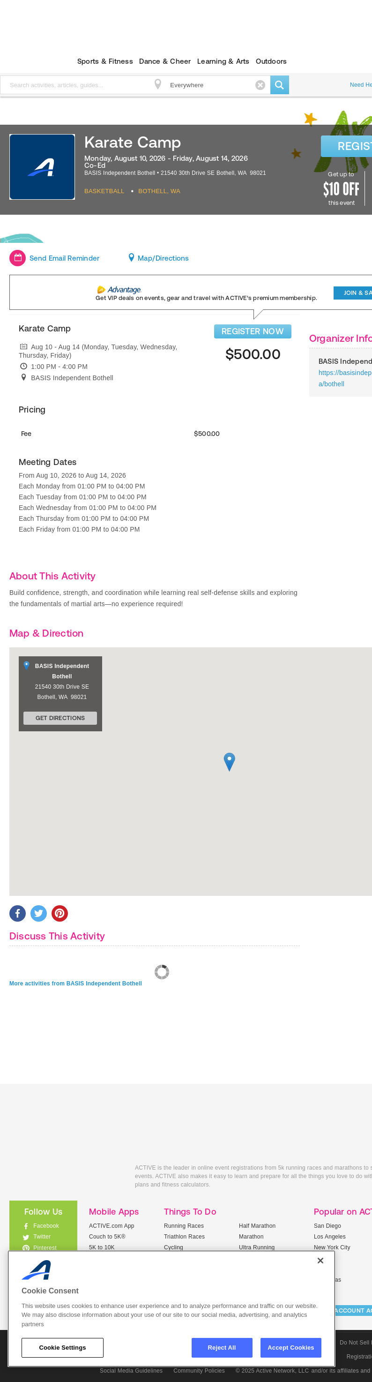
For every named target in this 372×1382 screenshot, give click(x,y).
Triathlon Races (184, 1236)
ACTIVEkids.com (65, 1178)
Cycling (173, 1247)
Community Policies (199, 1370)
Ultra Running (257, 1247)
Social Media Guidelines (131, 1370)
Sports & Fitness (105, 61)
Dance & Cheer (165, 61)
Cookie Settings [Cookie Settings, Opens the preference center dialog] (62, 1347)
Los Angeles (330, 1236)
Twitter (42, 1236)
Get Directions (60, 717)
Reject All (222, 1347)
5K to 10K (102, 1247)
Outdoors (271, 61)
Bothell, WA (159, 191)
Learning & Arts (223, 61)
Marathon (251, 1236)
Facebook (46, 1226)
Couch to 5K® (107, 1236)
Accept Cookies (291, 1347)
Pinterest (45, 1248)
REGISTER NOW (253, 331)
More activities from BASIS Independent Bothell (75, 983)
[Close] (320, 1260)
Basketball (104, 191)
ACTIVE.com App (111, 1226)
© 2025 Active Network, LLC (272, 1370)
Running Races (184, 1226)
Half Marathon (257, 1226)
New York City (332, 1247)
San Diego (327, 1226)
